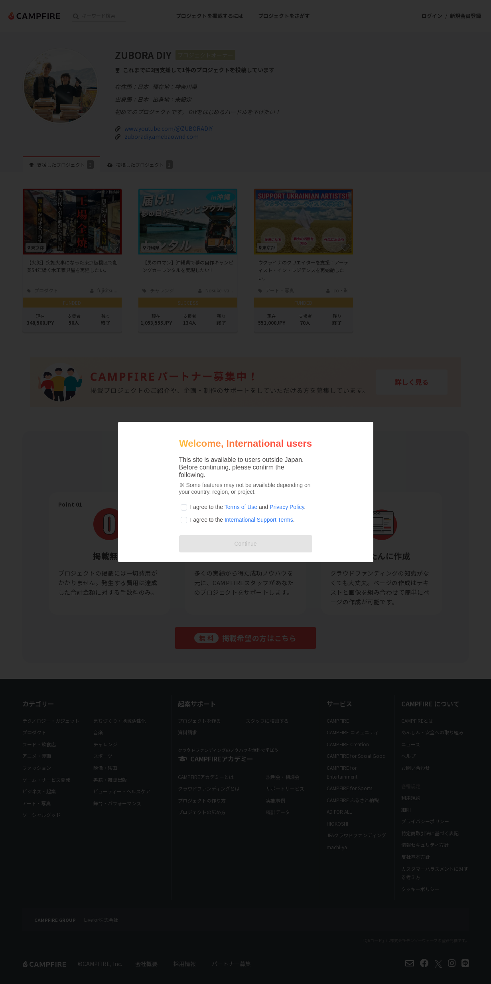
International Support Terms (259, 520)
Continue (245, 543)
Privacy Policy (287, 507)
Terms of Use (241, 507)
